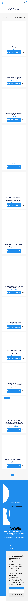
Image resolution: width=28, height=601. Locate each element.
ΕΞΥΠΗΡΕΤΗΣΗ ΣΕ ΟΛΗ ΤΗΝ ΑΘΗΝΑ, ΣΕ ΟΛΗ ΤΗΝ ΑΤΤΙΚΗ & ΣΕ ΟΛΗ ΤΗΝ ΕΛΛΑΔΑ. (14, 533)
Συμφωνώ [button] (16, 588)
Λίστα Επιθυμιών (14, 548)
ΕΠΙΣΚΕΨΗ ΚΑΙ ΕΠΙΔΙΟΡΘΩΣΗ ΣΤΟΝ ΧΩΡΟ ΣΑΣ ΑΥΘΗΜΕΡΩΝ (14, 538)
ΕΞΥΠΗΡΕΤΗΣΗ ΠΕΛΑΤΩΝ (14, 542)
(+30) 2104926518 (14, 527)
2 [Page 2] (15, 475)
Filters (5, 17)
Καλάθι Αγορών (14, 545)
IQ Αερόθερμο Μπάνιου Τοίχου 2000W (14, 162)
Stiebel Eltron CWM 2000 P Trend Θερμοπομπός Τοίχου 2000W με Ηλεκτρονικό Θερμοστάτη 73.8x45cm (14, 199)
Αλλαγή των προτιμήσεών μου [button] (17, 595)
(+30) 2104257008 (14, 529)
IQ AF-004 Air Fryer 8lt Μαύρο (14, 322)
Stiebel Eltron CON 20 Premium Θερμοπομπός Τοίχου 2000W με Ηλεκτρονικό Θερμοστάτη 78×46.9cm (13, 77)
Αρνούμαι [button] (17, 591)
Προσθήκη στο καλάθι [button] (13, 52)
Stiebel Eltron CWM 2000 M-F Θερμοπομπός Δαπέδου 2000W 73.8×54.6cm (14, 352)
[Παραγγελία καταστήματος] (19, 17)
